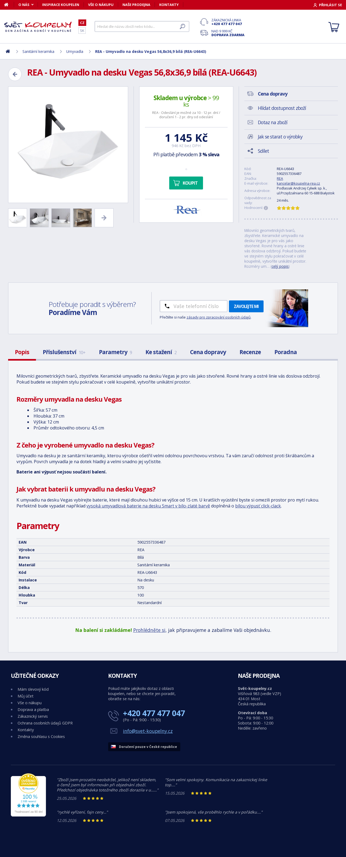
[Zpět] (15, 74)
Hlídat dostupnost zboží (282, 108)
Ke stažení (161, 352)
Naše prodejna (136, 4)
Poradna (285, 352)
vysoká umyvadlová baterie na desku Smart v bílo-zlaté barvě (148, 506)
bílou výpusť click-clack (258, 506)
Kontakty (169, 4)
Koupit (190, 183)
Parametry (115, 352)
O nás (23, 4)
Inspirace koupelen (60, 4)
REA (280, 178)
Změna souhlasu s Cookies (41, 736)
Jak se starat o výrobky (280, 136)
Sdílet (263, 151)
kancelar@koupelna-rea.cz (298, 183)
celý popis (280, 266)
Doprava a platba (33, 709)
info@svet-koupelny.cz (148, 731)
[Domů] (9, 4)
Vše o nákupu (101, 4)
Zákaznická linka (227, 22)
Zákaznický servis (33, 716)
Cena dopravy (208, 352)
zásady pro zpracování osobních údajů (219, 317)
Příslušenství (64, 352)
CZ (82, 22)
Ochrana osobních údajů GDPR (45, 723)
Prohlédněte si (149, 630)
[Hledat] (142, 26)
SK (82, 30)
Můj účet (26, 696)
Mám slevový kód (33, 689)
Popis (22, 352)
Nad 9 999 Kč (227, 33)
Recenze (250, 352)
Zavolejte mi (246, 306)
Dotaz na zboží (272, 122)
